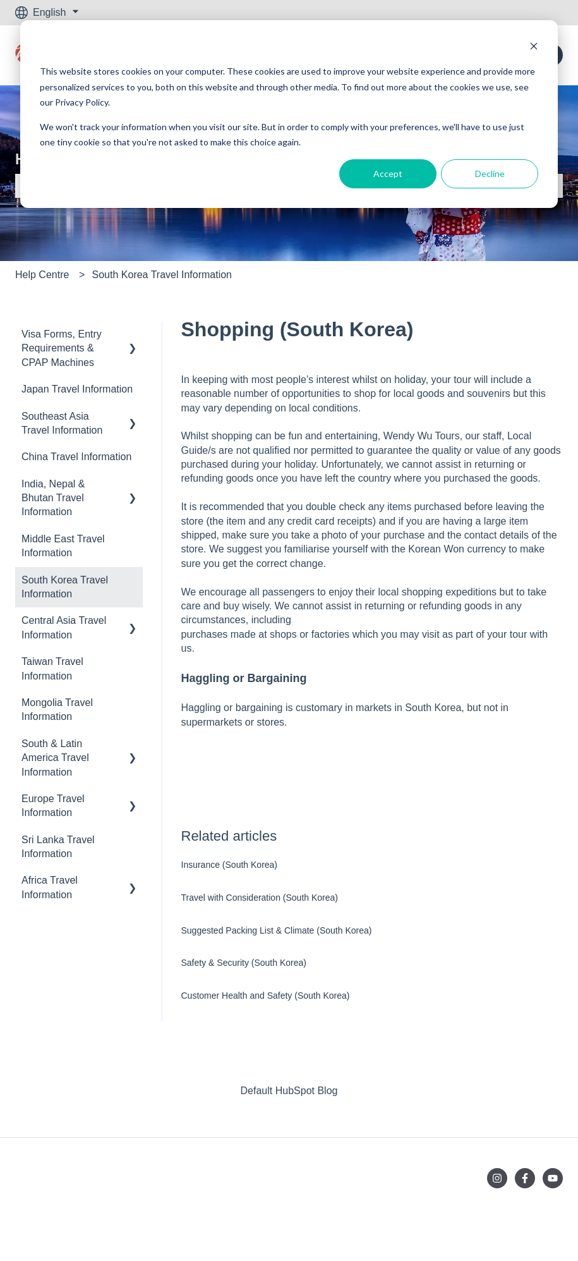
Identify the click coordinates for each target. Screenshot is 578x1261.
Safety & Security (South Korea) (243, 963)
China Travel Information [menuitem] (76, 456)
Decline (490, 173)
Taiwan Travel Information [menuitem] (52, 668)
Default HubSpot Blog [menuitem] (289, 1090)
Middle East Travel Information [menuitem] (63, 545)
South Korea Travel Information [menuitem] (64, 587)
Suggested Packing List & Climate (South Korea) (276, 930)
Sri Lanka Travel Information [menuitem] (58, 846)
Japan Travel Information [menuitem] (77, 389)
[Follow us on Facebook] (525, 1178)
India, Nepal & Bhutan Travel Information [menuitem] (53, 498)
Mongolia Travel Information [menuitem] (57, 709)
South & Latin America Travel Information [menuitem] (55, 757)
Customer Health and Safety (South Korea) (265, 995)
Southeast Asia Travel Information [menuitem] (61, 423)
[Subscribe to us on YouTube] (553, 1178)
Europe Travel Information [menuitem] (53, 805)
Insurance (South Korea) (229, 865)
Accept (387, 173)
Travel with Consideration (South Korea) (260, 897)
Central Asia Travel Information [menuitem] (63, 627)
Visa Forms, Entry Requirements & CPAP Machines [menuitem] (61, 348)
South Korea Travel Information (162, 274)
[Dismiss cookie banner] (533, 48)
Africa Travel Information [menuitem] (49, 887)
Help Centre (42, 274)
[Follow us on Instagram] (497, 1178)
